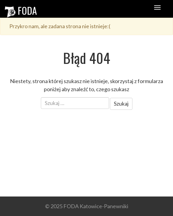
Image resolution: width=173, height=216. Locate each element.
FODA (21, 10)
